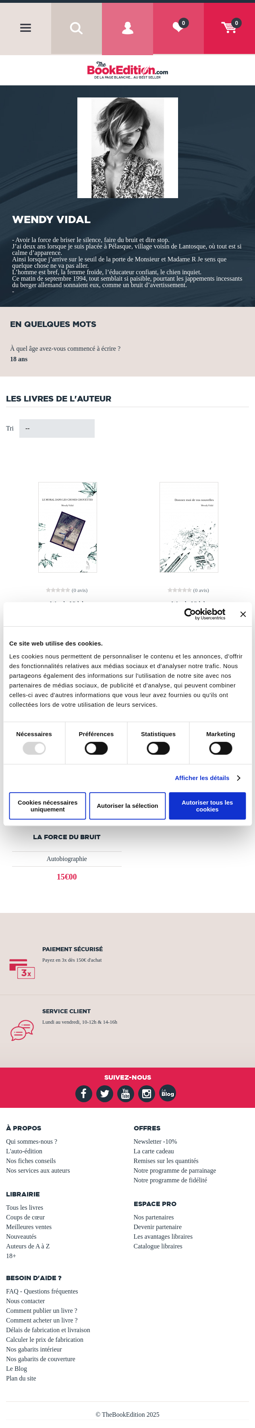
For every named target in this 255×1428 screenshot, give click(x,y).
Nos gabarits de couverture (40, 1359)
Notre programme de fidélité (170, 1180)
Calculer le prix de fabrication (44, 1339)
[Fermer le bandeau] (243, 614)
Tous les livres (24, 1207)
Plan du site (21, 1378)
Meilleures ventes (29, 1226)
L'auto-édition (24, 1151)
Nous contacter (25, 1301)
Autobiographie (67, 858)
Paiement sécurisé (72, 949)
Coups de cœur (25, 1217)
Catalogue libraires (158, 1246)
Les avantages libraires (163, 1236)
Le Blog (16, 1368)
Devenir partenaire (158, 1226)
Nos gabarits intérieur (34, 1349)
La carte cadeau (154, 1151)
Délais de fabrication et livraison (48, 1330)
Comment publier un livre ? (41, 1310)
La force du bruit (67, 837)
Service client (66, 1011)
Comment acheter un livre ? (42, 1320)
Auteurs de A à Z (28, 1246)
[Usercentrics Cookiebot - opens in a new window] (190, 614)
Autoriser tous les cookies (207, 806)
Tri (10, 428)
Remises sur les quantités (166, 1160)
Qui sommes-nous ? (31, 1141)
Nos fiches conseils (31, 1160)
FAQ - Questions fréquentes (42, 1291)
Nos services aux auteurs (38, 1170)
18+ (11, 1255)
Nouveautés (21, 1236)
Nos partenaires (154, 1217)
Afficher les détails (202, 777)
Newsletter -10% (155, 1141)
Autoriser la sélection (127, 805)
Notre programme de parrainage (175, 1170)
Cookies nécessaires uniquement (47, 806)
